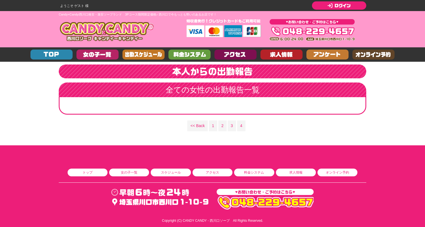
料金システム (254, 172)
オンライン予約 (337, 172)
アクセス (212, 172)
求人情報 (296, 172)
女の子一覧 (129, 172)
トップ (88, 172)
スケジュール (171, 172)
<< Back (198, 125)
